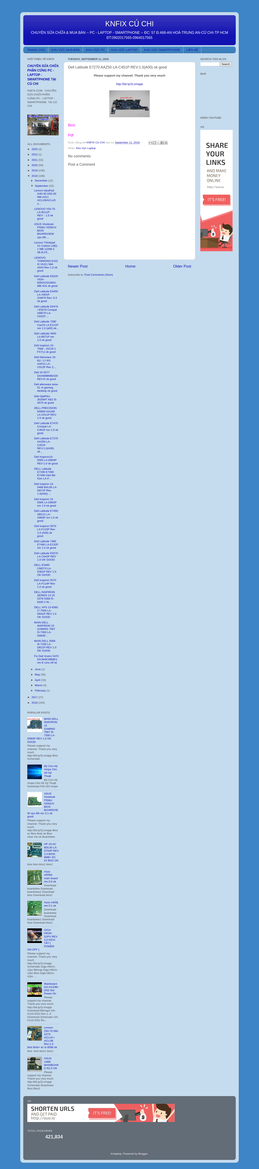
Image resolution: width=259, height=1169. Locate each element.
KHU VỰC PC (95, 49)
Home (130, 266)
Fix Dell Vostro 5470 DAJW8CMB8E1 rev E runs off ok (46, 659)
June (38, 669)
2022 (35, 154)
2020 (35, 165)
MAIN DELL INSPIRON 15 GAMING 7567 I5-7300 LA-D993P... (44, 629)
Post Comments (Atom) (99, 274)
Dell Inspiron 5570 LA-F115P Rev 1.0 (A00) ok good (45, 531)
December (41, 180)
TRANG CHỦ (36, 49)
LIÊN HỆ (192, 49)
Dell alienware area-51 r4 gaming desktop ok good (46, 387)
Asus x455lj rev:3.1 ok (51, 904)
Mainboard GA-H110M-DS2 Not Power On (51, 988)
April (38, 680)
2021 (35, 159)
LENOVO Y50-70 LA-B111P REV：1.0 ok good (44, 213)
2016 (35, 702)
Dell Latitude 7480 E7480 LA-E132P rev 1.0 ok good (46, 544)
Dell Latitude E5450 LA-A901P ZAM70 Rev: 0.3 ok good (46, 296)
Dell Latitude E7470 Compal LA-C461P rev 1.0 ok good (46, 428)
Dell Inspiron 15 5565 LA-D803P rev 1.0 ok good (45, 502)
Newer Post (78, 266)
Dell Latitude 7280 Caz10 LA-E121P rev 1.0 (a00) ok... (46, 325)
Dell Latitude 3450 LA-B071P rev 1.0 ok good (45, 336)
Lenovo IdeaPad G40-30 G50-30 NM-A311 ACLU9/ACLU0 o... (45, 197)
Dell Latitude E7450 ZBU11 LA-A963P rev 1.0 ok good (46, 515)
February (41, 690)
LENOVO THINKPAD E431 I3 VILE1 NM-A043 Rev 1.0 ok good (46, 264)
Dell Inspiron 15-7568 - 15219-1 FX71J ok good (45, 348)
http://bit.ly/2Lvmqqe (129, 84)
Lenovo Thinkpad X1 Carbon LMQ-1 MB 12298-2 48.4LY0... (46, 247)
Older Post (182, 266)
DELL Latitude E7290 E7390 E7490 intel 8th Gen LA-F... (44, 473)
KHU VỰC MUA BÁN (65, 49)
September (42, 185)
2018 (35, 175)
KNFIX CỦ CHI (129, 24)
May (38, 674)
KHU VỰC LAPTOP (124, 49)
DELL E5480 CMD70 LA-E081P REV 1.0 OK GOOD (45, 569)
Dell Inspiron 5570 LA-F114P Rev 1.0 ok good (45, 583)
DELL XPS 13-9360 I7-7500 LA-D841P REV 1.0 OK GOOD (46, 612)
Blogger (143, 1153)
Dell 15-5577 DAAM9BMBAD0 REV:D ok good (46, 375)
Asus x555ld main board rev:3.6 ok (51, 876)
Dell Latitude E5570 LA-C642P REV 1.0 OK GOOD (46, 556)
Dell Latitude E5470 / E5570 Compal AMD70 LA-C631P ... (46, 311)
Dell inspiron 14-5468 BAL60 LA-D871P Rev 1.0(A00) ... (45, 488)
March (39, 685)
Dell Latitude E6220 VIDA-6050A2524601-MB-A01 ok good (46, 281)
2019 (35, 170)
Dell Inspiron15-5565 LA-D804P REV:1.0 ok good (46, 460)
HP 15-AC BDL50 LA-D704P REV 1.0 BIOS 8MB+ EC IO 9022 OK (51, 852)
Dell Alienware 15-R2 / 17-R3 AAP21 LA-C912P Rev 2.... (45, 362)
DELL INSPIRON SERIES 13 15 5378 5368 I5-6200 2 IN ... (44, 597)
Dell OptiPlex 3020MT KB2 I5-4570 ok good (45, 399)
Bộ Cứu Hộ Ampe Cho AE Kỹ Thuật (50, 771)
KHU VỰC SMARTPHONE (162, 49)
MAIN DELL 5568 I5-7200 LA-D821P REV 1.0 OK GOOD (45, 645)
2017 (35, 697)
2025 (35, 149)
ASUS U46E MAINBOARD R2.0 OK (51, 1063)
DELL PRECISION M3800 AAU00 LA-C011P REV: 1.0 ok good (45, 412)
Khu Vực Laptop (86, 148)
